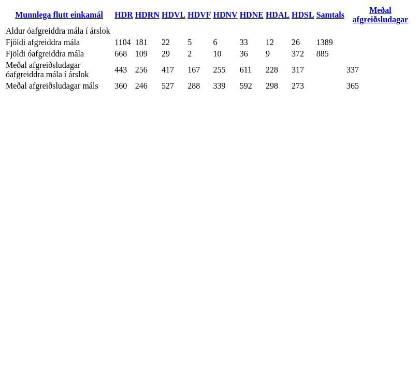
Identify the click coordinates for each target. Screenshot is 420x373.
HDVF (199, 14)
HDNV (225, 14)
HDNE (252, 14)
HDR (123, 14)
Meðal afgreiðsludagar (380, 15)
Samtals (330, 14)
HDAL (277, 14)
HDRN (147, 14)
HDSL (303, 14)
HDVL (173, 14)
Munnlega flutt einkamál (59, 14)
